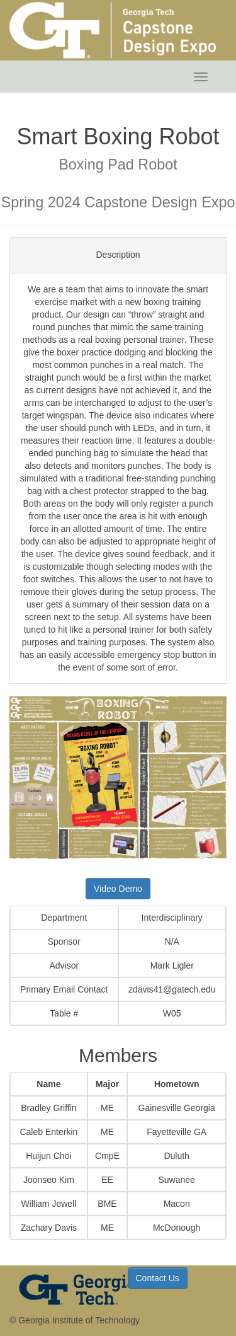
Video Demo (118, 889)
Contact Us (157, 1278)
